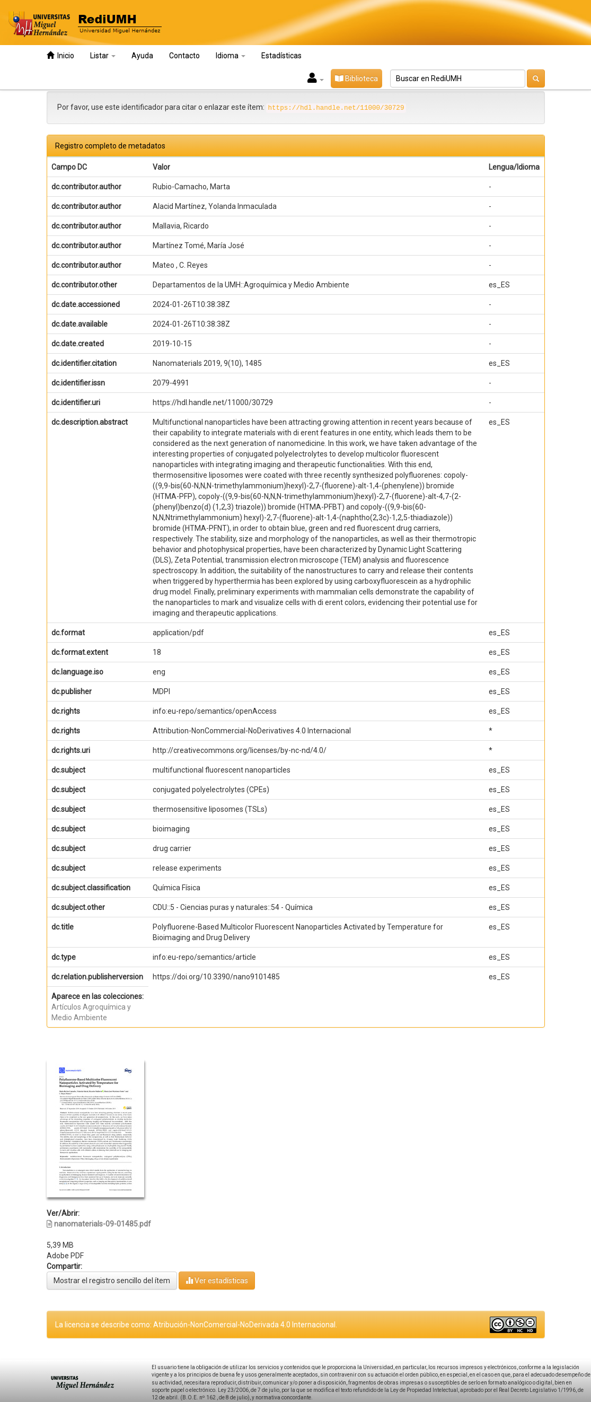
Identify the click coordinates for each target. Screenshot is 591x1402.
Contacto (184, 55)
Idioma (230, 55)
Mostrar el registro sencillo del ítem (112, 1280)
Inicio (60, 55)
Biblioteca (356, 78)
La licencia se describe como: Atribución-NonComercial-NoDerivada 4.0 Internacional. (196, 1324)
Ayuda (142, 55)
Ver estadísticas (217, 1280)
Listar (103, 55)
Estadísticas (281, 55)
